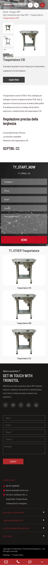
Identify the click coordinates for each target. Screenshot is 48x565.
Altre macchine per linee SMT (16, 14)
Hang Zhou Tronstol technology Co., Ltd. (29, 548)
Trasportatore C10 (11, 18)
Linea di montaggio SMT (24, 520)
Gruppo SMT (15, 11)
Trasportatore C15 (24, 288)
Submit (13, 461)
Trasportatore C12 (24, 358)
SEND (24, 239)
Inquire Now (14, 79)
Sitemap (6, 555)
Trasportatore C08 (24, 323)
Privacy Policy (17, 555)
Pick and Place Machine (24, 512)
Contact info (9, 480)
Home (5, 11)
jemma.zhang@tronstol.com (16, 490)
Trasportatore (36, 14)
